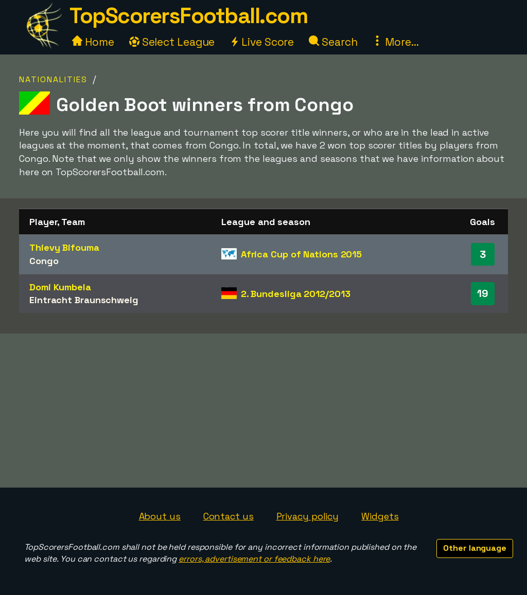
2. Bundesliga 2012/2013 (295, 294)
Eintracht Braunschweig (83, 300)
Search (333, 42)
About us (160, 516)
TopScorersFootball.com (188, 15)
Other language (474, 548)
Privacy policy (307, 516)
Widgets (379, 516)
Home (93, 42)
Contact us (228, 516)
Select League (172, 42)
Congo (44, 261)
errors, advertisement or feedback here (254, 558)
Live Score (262, 42)
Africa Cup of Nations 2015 (301, 254)
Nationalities (53, 79)
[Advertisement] (263, 410)
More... (395, 42)
